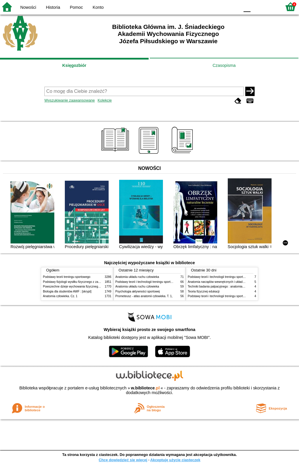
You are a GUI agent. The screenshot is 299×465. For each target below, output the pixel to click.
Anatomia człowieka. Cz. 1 (60, 296)
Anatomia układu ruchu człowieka (137, 276)
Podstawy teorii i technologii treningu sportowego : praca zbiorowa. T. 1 (234, 296)
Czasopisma (224, 65)
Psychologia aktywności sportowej (137, 291)
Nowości (28, 7)
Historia (53, 7)
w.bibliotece (145, 388)
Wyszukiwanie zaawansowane (69, 100)
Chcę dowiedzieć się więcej (123, 460)
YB (221, 6)
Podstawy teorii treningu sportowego (66, 276)
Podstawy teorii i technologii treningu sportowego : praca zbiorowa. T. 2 (161, 281)
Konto (98, 7)
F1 (257, 6)
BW (210, 6)
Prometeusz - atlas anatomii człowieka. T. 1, (144, 296)
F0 (247, 6)
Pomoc (76, 7)
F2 (270, 6)
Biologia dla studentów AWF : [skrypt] (67, 291)
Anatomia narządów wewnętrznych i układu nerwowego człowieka (231, 281)
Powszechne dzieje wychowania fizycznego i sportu (76, 286)
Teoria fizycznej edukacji (204, 291)
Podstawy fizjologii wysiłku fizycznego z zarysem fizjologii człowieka (87, 281)
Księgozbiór (74, 65)
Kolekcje (105, 100)
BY (233, 6)
